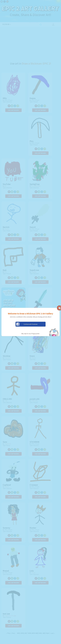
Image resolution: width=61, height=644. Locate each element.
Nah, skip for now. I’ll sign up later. (30, 333)
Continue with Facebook (26, 324)
